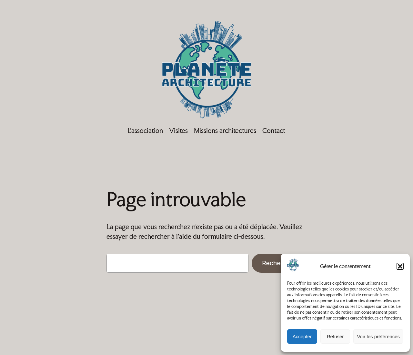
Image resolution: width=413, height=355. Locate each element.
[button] (400, 266)
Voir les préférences (378, 336)
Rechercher (279, 263)
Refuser (335, 336)
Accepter (302, 336)
